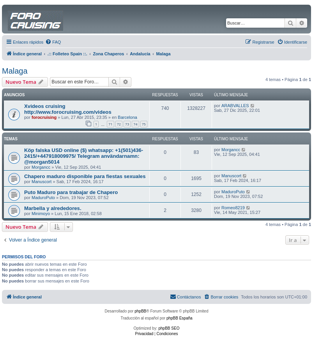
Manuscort (41, 181)
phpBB (140, 311)
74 (135, 124)
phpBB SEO (169, 328)
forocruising (44, 117)
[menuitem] (53, 42)
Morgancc (41, 167)
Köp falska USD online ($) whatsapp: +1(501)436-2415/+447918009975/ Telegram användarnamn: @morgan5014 (83, 156)
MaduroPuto (43, 197)
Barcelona (127, 117)
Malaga (15, 71)
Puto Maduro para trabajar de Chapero (71, 192)
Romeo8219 (233, 207)
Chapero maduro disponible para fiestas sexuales (84, 176)
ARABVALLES (235, 105)
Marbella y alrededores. (52, 208)
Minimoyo (41, 213)
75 (144, 124)
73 (127, 124)
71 (110, 124)
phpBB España (179, 318)
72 (119, 124)
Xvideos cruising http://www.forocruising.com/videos (67, 109)
